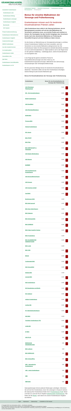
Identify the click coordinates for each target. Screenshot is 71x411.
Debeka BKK (28, 272)
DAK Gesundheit (29, 267)
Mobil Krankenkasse (30, 98)
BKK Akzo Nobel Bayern (31, 209)
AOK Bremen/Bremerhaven (32, 176)
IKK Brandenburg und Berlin (32, 288)
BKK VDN (27, 250)
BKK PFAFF (28, 138)
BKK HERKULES (29, 353)
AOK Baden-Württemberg (32, 153)
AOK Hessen (28, 182)
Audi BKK (27, 193)
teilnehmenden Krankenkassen (55, 393)
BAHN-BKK (28, 115)
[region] (47, 232)
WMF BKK (28, 381)
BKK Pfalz (28, 142)
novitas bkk (28, 305)
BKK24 (27, 255)
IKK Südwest (28, 293)
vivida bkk (28, 326)
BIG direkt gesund (30, 203)
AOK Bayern (28, 159)
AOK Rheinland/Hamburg (32, 110)
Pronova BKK (28, 121)
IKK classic (28, 132)
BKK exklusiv (28, 349)
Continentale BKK (30, 261)
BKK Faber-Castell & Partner (32, 230)
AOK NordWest (29, 104)
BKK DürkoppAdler (30, 219)
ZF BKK (27, 331)
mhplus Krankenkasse (31, 299)
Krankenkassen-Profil (57, 391)
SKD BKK (27, 316)
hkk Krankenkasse (30, 282)
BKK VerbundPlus (30, 358)
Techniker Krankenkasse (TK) (33, 320)
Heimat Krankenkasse (31, 126)
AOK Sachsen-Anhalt (30, 187)
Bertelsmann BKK (30, 199)
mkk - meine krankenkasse (32, 370)
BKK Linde (28, 246)
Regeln (35, 395)
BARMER (27, 165)
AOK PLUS (28, 337)
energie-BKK (28, 277)
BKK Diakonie (29, 213)
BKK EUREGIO (29, 224)
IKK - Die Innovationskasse (32, 93)
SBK (26, 376)
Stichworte (61, 5)
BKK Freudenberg (30, 235)
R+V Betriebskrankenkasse (32, 310)
